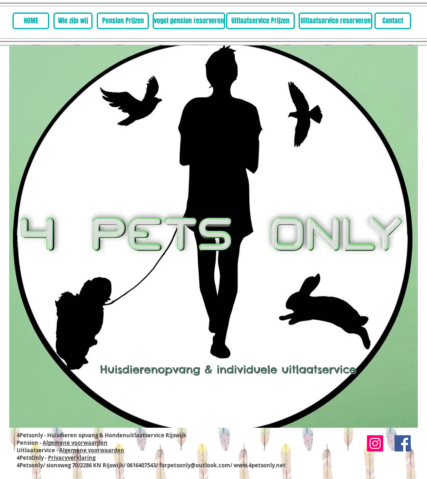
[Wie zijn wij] (73, 21)
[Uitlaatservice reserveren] (335, 21)
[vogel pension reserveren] (189, 21)
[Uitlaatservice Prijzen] (260, 21)
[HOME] (31, 21)
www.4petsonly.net (260, 465)
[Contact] (392, 21)
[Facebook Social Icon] (402, 443)
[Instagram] (375, 443)
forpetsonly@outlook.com (194, 465)
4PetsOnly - (56, 457)
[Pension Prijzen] (123, 21)
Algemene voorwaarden (75, 442)
